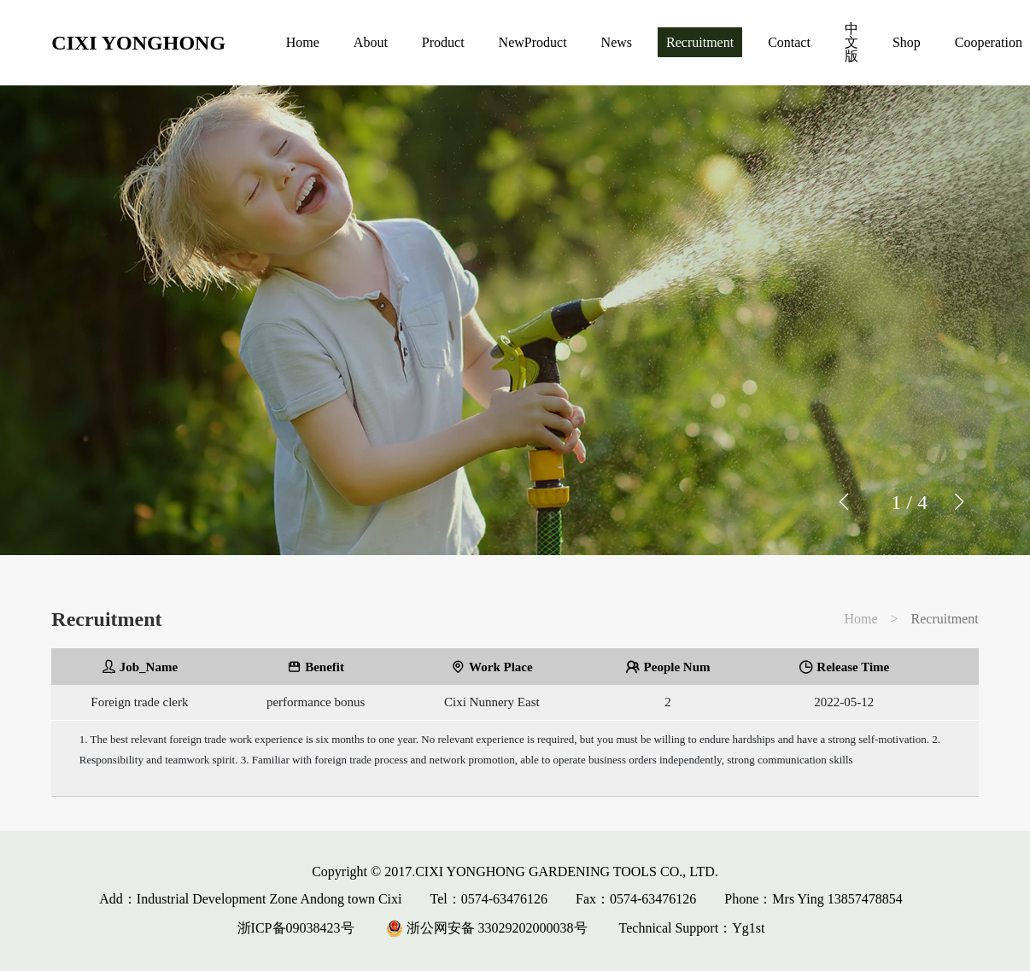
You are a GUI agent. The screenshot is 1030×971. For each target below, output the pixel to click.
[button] (958, 502)
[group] (515, 320)
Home (302, 42)
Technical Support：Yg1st (692, 928)
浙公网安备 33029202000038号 (487, 928)
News (616, 42)
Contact (789, 42)
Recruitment (700, 42)
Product (443, 42)
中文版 (851, 42)
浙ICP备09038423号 (295, 928)
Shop (906, 42)
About (371, 42)
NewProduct (533, 42)
